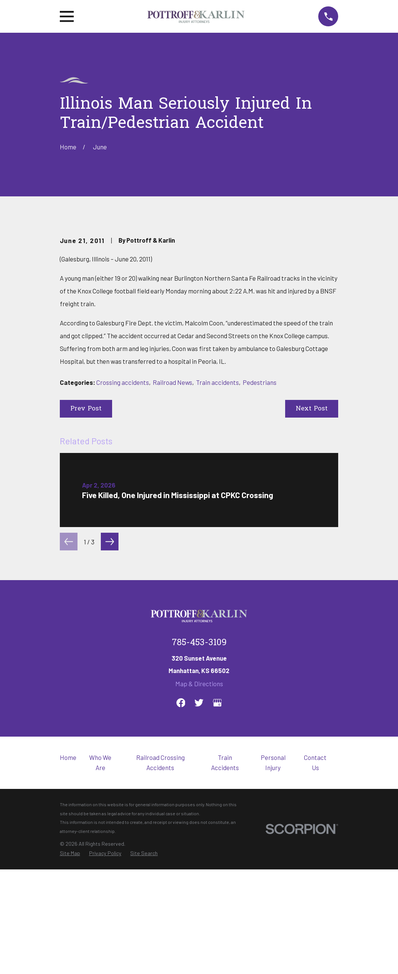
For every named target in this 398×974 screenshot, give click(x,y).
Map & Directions (199, 811)
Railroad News (172, 510)
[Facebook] (180, 830)
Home (68, 885)
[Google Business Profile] (217, 830)
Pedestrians (259, 510)
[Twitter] (199, 830)
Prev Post (86, 536)
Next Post (312, 536)
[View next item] (109, 669)
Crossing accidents (122, 510)
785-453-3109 (199, 770)
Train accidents (217, 510)
